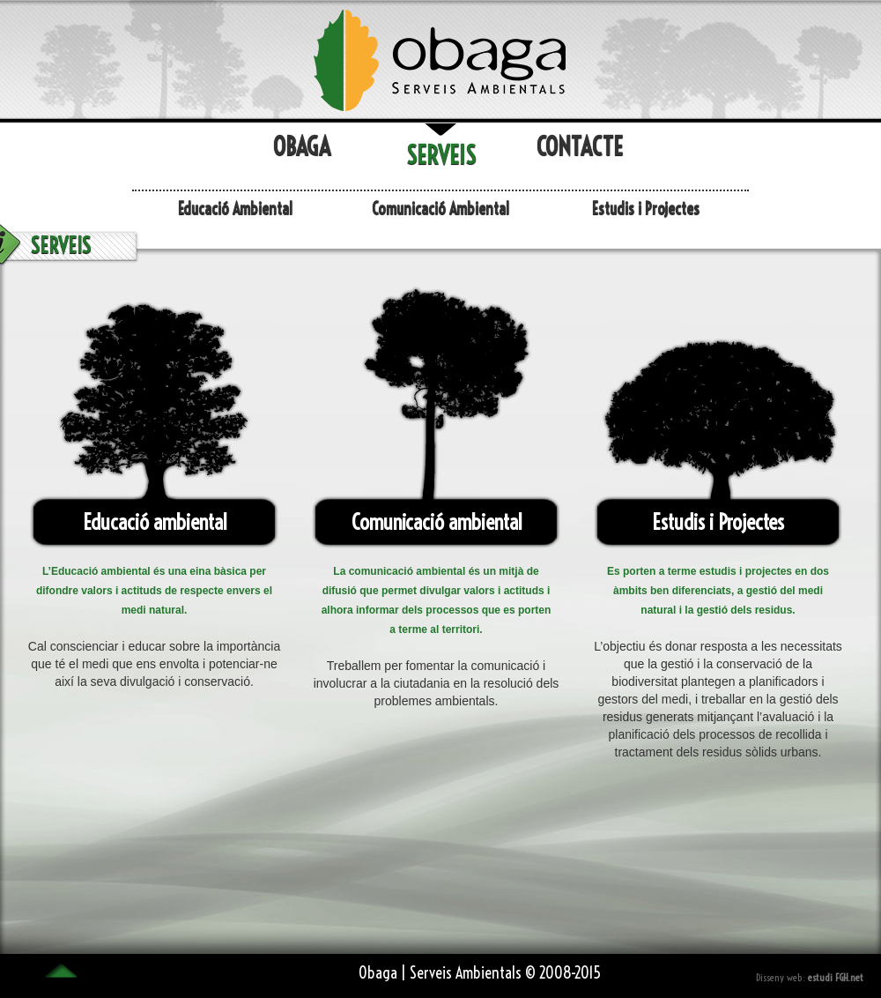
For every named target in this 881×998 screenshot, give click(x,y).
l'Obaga (440, 59)
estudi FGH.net (835, 977)
